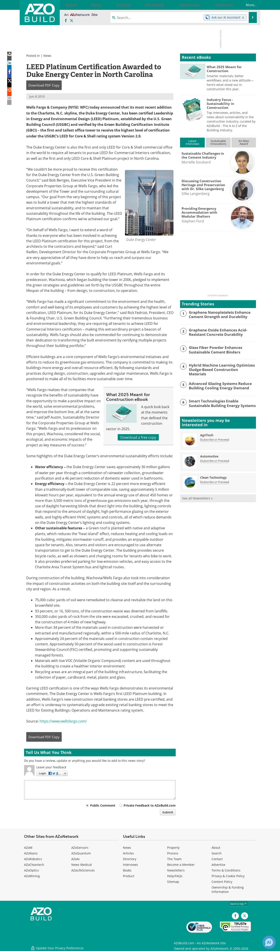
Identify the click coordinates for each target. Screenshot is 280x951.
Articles (128, 853)
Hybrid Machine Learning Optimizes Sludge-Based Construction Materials (219, 367)
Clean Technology (213, 477)
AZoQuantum (81, 853)
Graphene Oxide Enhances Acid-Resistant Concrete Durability (215, 332)
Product (128, 876)
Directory (129, 859)
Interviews (130, 865)
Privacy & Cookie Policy (228, 876)
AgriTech (206, 434)
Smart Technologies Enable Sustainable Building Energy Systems (221, 402)
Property (173, 847)
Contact (217, 859)
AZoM (28, 847)
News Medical (81, 865)
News (47, 56)
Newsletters (176, 870)
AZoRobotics (33, 859)
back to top (238, 903)
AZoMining (32, 876)
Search (217, 853)
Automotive (209, 456)
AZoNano (30, 853)
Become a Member (181, 865)
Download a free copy (138, 437)
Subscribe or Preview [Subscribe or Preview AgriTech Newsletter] (214, 439)
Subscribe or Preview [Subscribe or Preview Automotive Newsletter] (214, 460)
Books (127, 870)
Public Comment (102, 805)
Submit (167, 812)
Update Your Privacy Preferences (57, 945)
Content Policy (222, 882)
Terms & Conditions (226, 870)
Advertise (218, 865)
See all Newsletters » (197, 497)
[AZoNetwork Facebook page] (66, 20)
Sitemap (173, 882)
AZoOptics (31, 870)
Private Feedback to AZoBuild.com (150, 805)
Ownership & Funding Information (228, 889)
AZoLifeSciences (83, 870)
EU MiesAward (244, 142)
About (216, 847)
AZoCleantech (34, 865)
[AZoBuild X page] (71, 20)
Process (172, 853)
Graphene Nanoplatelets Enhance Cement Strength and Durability (217, 314)
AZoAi (75, 859)
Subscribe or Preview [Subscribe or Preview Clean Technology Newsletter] (214, 481)
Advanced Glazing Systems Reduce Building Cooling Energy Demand (217, 385)
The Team (174, 859)
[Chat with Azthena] (269, 942)
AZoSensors (79, 847)
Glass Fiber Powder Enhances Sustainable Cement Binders (212, 349)
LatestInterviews (192, 142)
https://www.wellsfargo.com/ (63, 721)
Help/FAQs (174, 876)
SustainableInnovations (218, 142)
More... (247, 5)
